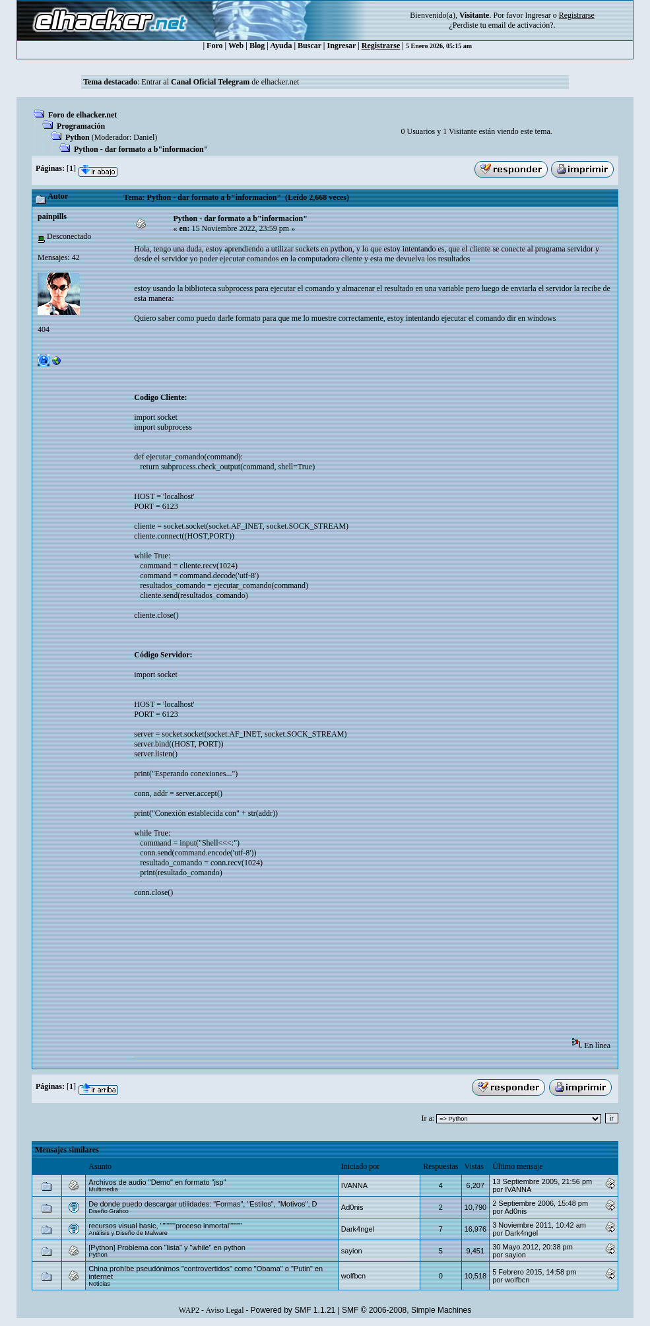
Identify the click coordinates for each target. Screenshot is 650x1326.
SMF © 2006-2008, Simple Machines (406, 1310)
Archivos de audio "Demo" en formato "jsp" (157, 1182)
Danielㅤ (143, 137)
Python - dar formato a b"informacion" (141, 149)
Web (236, 45)
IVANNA (354, 1185)
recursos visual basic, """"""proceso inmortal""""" (165, 1226)
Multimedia (102, 1189)
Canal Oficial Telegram (210, 81)
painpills (52, 216)
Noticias (99, 1283)
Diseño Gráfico (108, 1211)
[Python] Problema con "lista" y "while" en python (166, 1247)
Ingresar (537, 15)
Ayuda (281, 45)
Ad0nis (352, 1207)
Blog (257, 45)
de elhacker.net (274, 81)
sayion (351, 1251)
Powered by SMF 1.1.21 (293, 1310)
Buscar (309, 45)
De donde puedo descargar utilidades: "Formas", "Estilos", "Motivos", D (202, 1204)
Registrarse (381, 45)
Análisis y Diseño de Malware (128, 1233)
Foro (214, 45)
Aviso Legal (224, 1310)
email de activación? (521, 25)
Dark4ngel (357, 1229)
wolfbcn (353, 1276)
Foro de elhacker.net (82, 114)
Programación (81, 126)
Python (77, 137)
